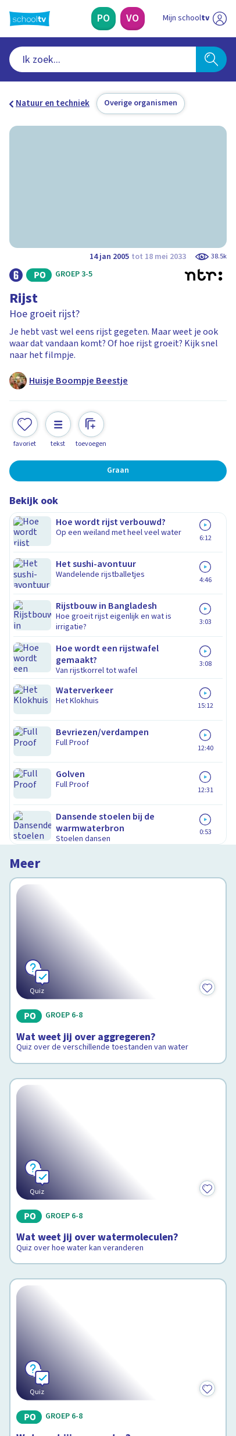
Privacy (27, 1188)
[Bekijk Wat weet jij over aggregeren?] (118, 605)
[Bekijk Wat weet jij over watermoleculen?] (118, 765)
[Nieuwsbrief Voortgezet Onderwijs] (172, 1274)
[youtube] (92, 1355)
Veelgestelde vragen (56, 1157)
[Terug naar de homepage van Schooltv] (29, 18)
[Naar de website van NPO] (220, 19)
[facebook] (15, 1355)
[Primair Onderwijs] (103, 18)
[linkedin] (66, 1355)
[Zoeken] (211, 59)
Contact (28, 1141)
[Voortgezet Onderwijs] (132, 18)
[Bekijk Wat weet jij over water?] (118, 909)
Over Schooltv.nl (48, 1172)
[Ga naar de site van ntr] (183, 1380)
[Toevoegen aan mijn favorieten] (25, 428)
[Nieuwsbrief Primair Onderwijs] (64, 1274)
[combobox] (102, 59)
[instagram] (40, 1355)
